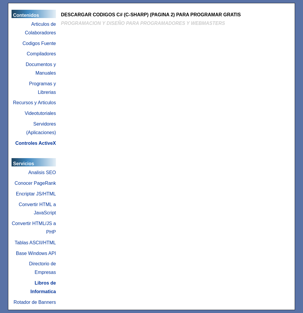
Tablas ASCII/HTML (35, 242)
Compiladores (41, 53)
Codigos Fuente (39, 43)
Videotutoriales (40, 113)
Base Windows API (36, 253)
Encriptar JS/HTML (36, 193)
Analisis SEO (42, 172)
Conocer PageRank (35, 183)
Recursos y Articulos (34, 102)
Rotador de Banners (35, 302)
